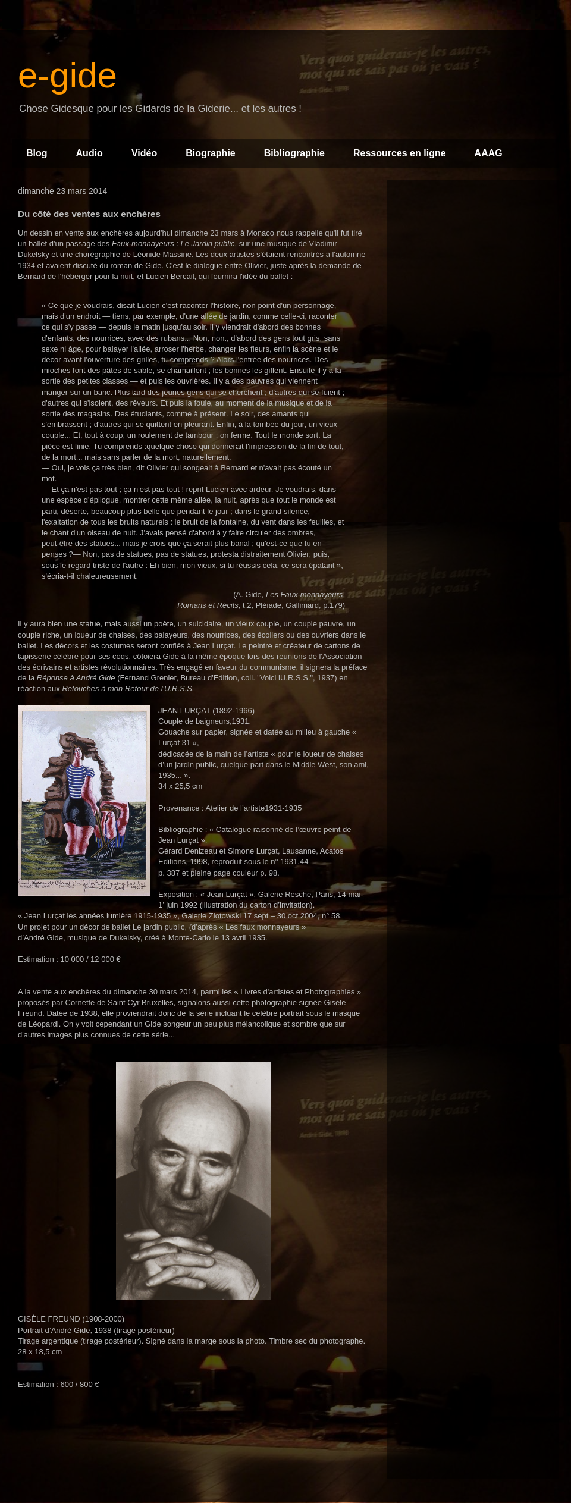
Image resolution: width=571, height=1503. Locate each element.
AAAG (489, 153)
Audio (89, 153)
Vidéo (144, 153)
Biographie (211, 153)
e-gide (67, 75)
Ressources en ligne (399, 153)
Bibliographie (294, 153)
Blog (37, 153)
